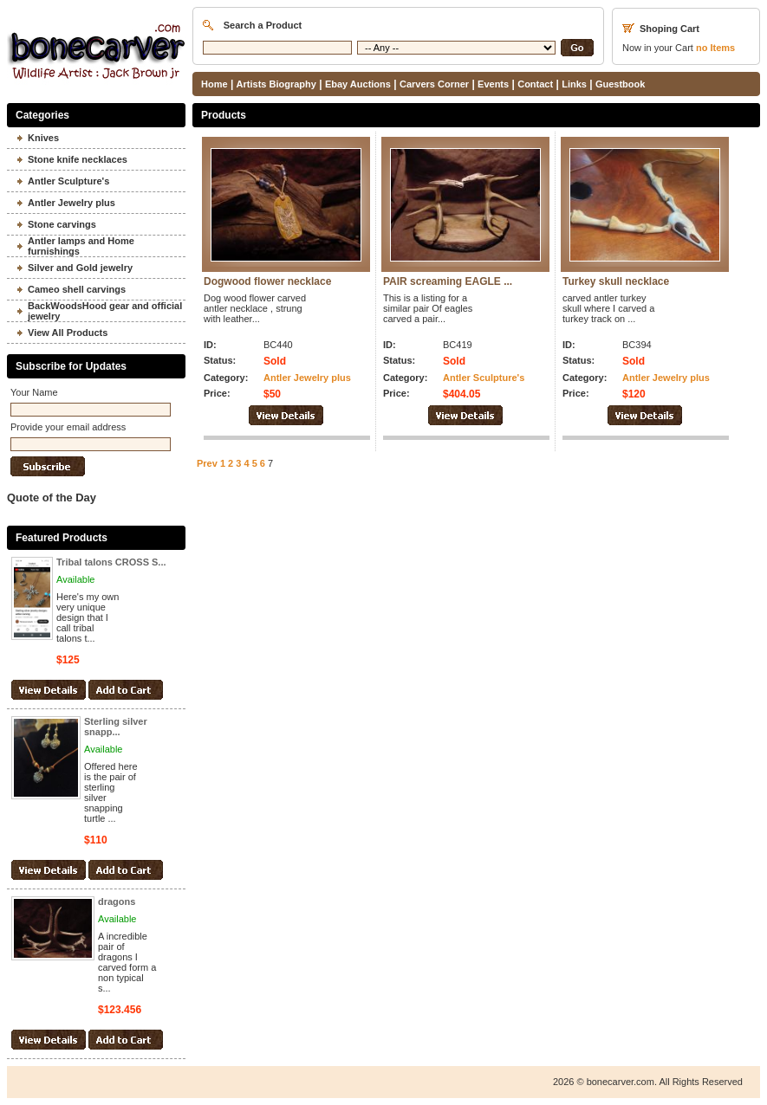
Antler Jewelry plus (307, 377)
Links (574, 84)
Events (493, 84)
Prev (207, 463)
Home (214, 84)
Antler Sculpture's (483, 377)
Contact (535, 84)
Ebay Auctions (358, 84)
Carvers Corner (434, 84)
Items (715, 47)
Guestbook (620, 84)
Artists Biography (276, 84)
